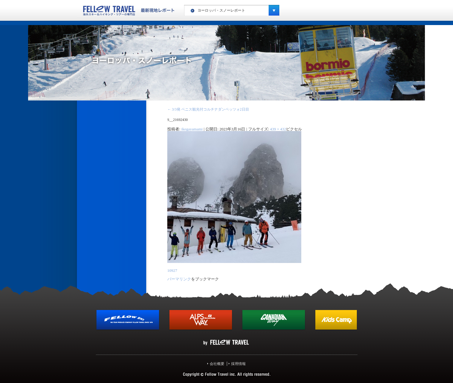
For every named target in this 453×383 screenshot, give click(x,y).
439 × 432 (278, 129)
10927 (172, 270)
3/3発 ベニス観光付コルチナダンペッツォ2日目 (208, 109)
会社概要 (217, 364)
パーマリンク (179, 279)
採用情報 (238, 364)
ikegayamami (192, 129)
